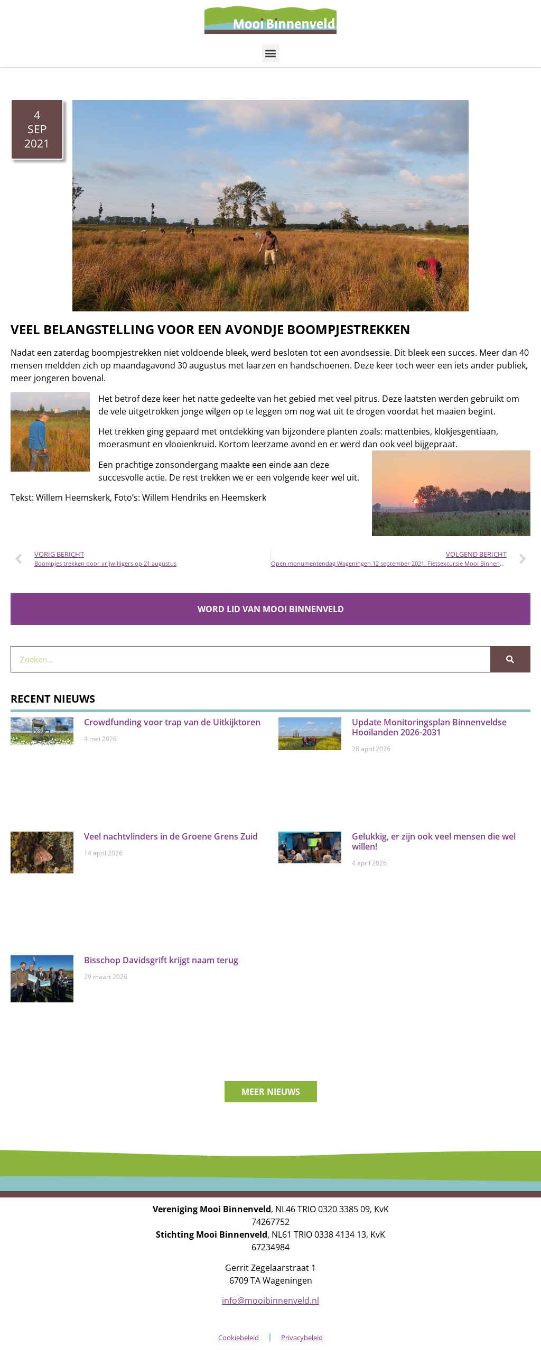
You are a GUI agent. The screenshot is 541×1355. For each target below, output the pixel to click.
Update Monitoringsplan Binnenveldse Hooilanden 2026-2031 (429, 727)
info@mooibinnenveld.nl (270, 1300)
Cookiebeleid (238, 1337)
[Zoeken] (510, 659)
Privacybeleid (302, 1337)
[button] (270, 53)
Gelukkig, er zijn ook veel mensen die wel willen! (434, 841)
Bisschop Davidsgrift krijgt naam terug (161, 960)
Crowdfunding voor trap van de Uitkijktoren (172, 722)
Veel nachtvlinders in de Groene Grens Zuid (171, 836)
